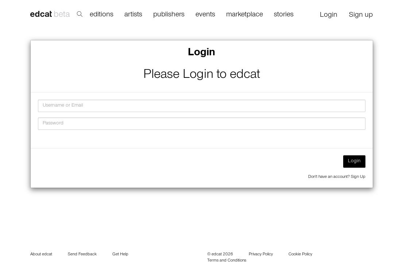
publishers (169, 15)
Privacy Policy (261, 254)
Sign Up (358, 177)
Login (328, 15)
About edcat (41, 254)
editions (101, 15)
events (205, 15)
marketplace (244, 15)
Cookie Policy (300, 254)
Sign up (361, 15)
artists (133, 15)
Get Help (120, 254)
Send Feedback (82, 254)
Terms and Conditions (226, 261)
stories (284, 15)
